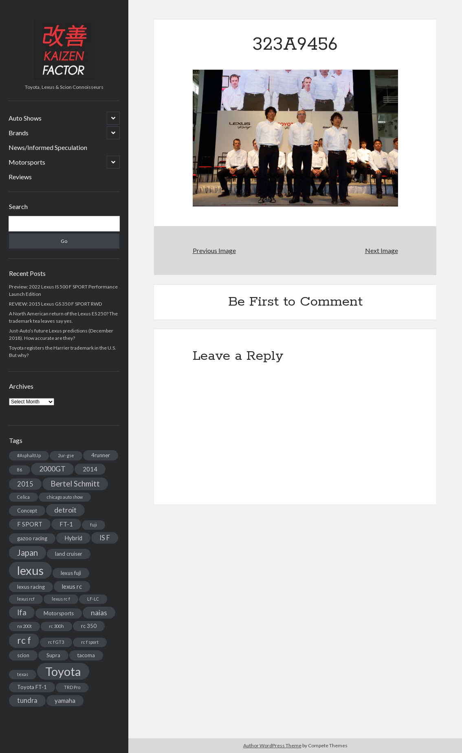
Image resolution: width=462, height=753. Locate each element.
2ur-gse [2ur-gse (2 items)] (66, 455)
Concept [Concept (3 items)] (27, 510)
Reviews (20, 177)
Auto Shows (25, 118)
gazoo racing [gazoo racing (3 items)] (32, 538)
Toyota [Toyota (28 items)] (63, 671)
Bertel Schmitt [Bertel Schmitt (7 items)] (75, 483)
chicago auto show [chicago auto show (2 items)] (65, 497)
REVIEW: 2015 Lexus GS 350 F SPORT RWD (55, 304)
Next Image (381, 250)
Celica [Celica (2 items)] (23, 497)
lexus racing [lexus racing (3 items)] (31, 586)
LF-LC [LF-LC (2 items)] (93, 598)
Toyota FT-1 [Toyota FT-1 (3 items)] (32, 687)
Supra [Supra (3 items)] (53, 655)
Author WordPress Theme (272, 745)
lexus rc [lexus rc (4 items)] (72, 586)
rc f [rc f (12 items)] (24, 640)
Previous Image (214, 250)
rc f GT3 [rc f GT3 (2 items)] (56, 642)
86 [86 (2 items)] (19, 469)
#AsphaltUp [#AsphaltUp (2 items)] (29, 455)
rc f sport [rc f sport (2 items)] (90, 642)
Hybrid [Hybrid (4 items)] (73, 538)
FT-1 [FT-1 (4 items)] (66, 524)
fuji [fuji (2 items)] (93, 524)
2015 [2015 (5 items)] (25, 484)
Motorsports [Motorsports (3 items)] (59, 613)
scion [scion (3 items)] (23, 655)
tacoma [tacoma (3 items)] (86, 655)
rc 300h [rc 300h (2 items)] (56, 626)
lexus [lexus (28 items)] (30, 570)
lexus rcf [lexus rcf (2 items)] (26, 598)
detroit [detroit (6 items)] (65, 510)
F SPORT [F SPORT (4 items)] (29, 524)
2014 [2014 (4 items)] (90, 469)
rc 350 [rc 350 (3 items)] (89, 626)
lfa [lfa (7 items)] (21, 612)
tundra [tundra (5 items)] (27, 700)
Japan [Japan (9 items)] (27, 552)
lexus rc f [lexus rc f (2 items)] (61, 598)
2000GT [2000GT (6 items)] (52, 469)
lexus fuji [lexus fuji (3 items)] (71, 573)
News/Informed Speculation (48, 147)
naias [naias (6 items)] (99, 612)
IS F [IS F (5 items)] (104, 538)
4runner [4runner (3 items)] (100, 455)
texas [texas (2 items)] (22, 674)
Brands (19, 133)
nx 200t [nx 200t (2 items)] (24, 626)
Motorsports (27, 162)
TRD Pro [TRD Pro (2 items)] (72, 687)
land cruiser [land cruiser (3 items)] (68, 553)
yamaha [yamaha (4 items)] (65, 700)
